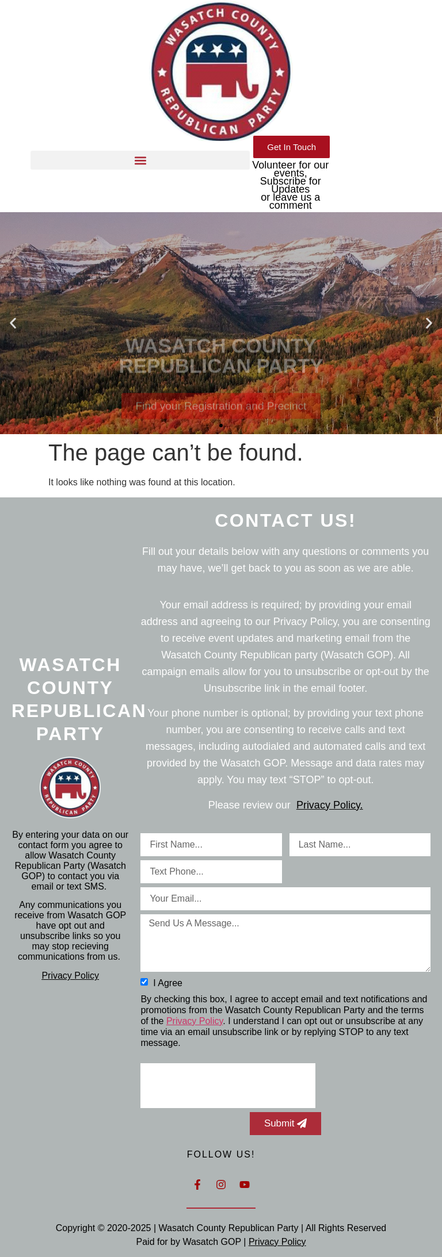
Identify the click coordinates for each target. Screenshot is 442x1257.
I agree (166, 982)
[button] (140, 160)
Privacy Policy (70, 975)
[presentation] (227, 1085)
